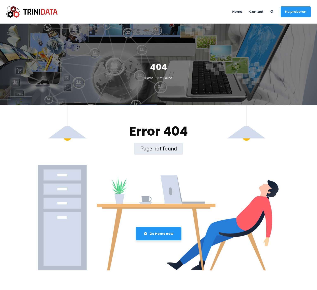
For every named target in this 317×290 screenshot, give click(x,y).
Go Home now (158, 233)
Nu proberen (295, 11)
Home (149, 78)
